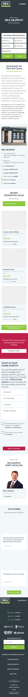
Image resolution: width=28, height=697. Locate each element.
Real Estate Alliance (14, 681)
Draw (20, 56)
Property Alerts (14, 351)
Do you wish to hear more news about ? (14, 433)
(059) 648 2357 (11, 173)
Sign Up (14, 647)
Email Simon (8, 496)
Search (7, 56)
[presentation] (12, 440)
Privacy (14, 689)
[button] (14, 51)
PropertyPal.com (14, 693)
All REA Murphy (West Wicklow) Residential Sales (14, 327)
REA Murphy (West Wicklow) (14, 35)
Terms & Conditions (14, 687)
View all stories (14, 592)
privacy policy (17, 427)
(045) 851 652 (11, 169)
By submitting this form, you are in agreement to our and (14, 425)
